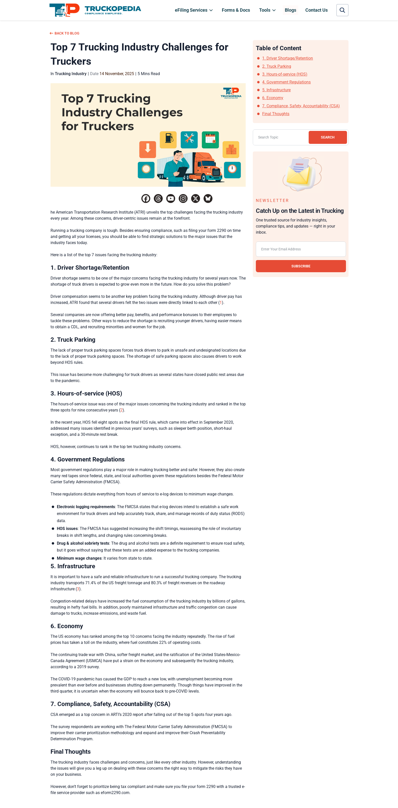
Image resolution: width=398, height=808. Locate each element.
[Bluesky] (208, 198)
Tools (264, 10)
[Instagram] (183, 198)
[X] (195, 198)
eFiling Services (191, 10)
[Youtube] (170, 198)
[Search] (301, 137)
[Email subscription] (301, 249)
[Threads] (158, 198)
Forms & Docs (236, 10)
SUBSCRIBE (300, 266)
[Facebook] (145, 198)
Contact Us (316, 10)
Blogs (290, 10)
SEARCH (327, 137)
